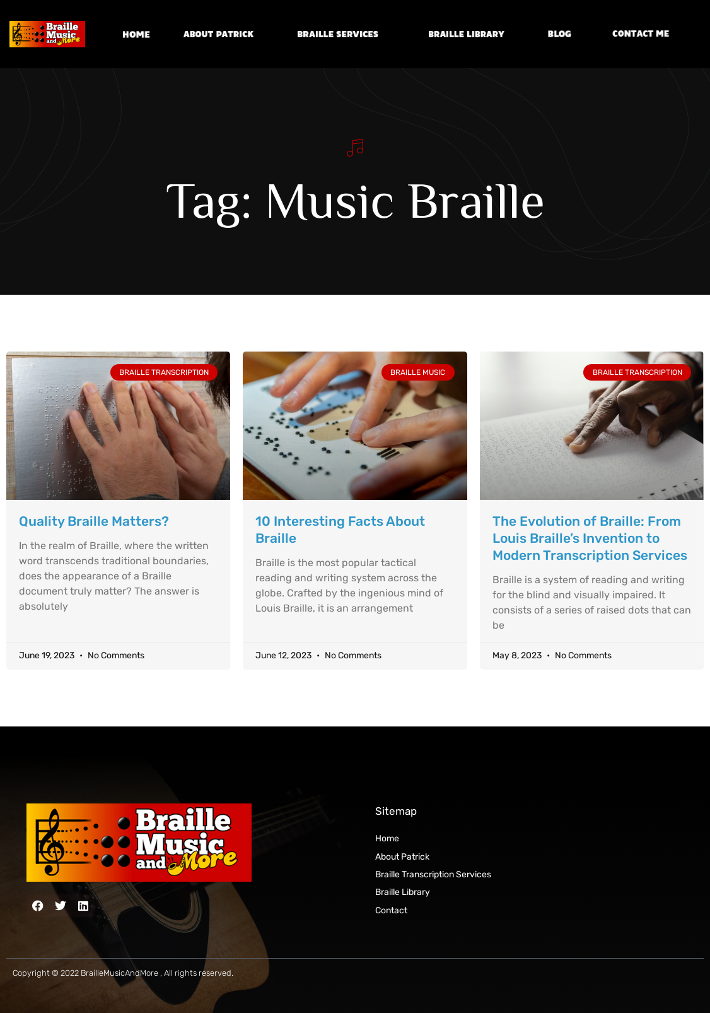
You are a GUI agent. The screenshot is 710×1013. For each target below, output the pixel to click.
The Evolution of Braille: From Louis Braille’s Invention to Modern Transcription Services (589, 538)
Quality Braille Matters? (94, 521)
